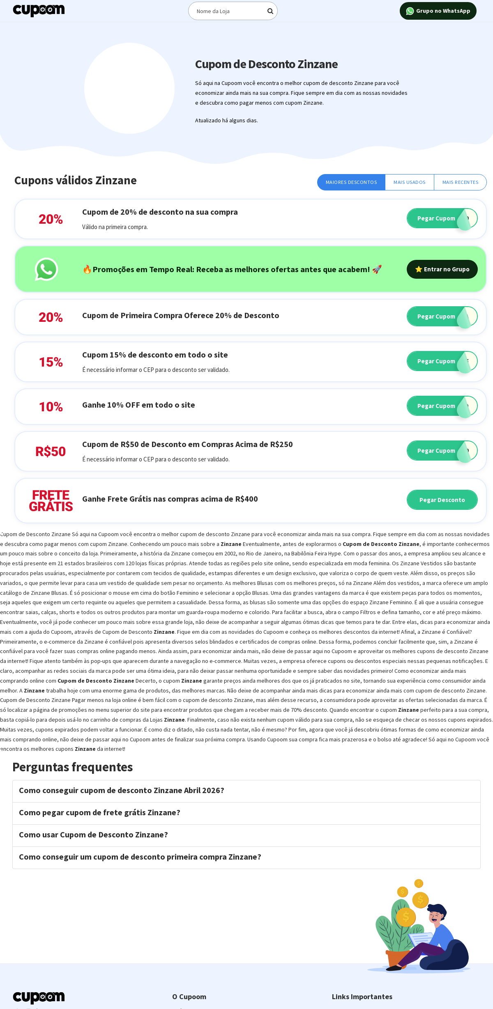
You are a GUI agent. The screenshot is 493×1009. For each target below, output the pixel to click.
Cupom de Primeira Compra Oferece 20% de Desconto (180, 315)
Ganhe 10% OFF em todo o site (138, 404)
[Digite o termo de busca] (233, 11)
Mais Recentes (460, 182)
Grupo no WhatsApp (438, 11)
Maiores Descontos (351, 182)
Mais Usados (410, 182)
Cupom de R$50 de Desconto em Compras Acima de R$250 (187, 444)
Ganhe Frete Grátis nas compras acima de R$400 (170, 498)
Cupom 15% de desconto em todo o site (155, 354)
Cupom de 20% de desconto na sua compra (160, 211)
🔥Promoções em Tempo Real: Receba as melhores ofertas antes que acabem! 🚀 (232, 269)
